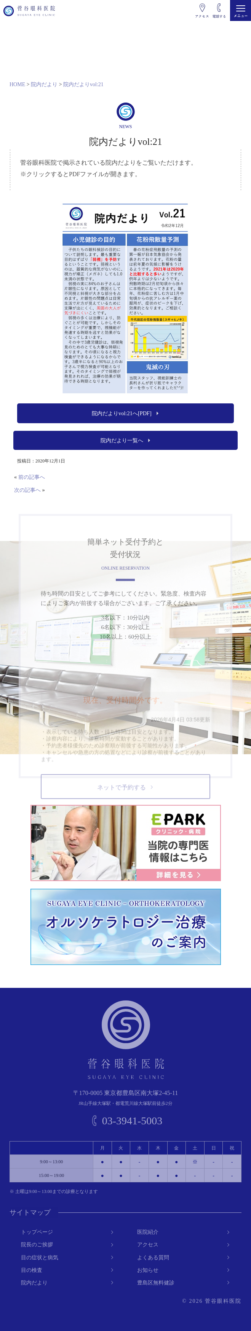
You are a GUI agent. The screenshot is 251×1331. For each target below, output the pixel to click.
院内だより (34, 1283)
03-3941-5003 (132, 1121)
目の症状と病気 (39, 1257)
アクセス (147, 1245)
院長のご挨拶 (37, 1245)
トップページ (37, 1232)
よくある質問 (153, 1257)
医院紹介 (147, 1232)
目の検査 (31, 1270)
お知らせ (147, 1270)
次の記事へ (27, 490)
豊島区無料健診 (155, 1283)
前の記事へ (31, 477)
